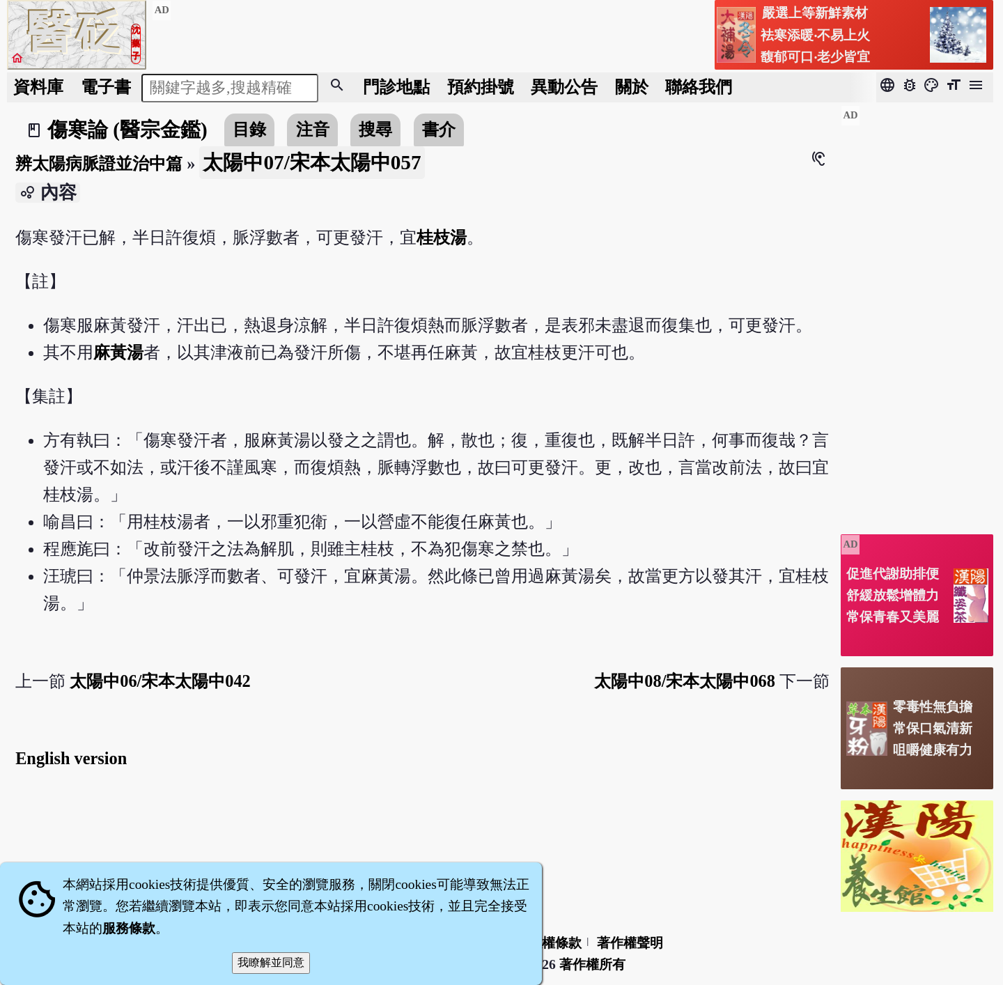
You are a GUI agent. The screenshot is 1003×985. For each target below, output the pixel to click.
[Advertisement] (917, 314)
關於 (631, 86)
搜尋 (375, 129)
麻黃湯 (118, 352)
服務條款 (128, 928)
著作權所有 (592, 964)
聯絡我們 (698, 86)
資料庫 (38, 86)
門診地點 (396, 86)
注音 (312, 129)
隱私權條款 (548, 943)
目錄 (249, 129)
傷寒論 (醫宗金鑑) (127, 129)
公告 (564, 86)
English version (71, 758)
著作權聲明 (630, 943)
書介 (439, 129)
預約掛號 (480, 86)
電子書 (106, 86)
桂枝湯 (442, 237)
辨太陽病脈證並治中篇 (98, 163)
